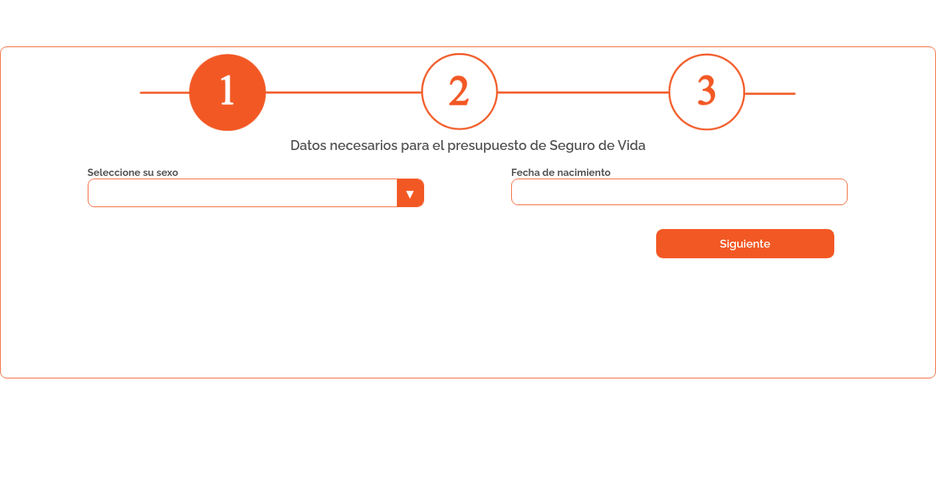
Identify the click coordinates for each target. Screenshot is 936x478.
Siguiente (745, 243)
